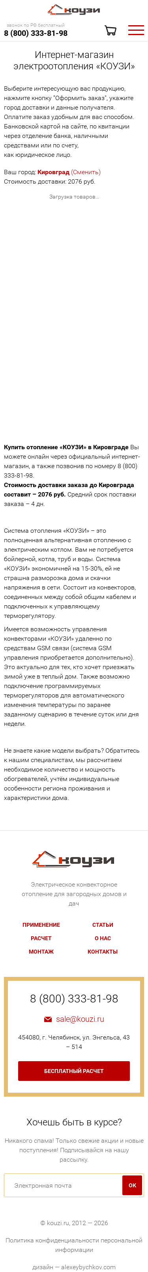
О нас (103, 938)
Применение (41, 925)
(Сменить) (69, 172)
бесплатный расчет (74, 1071)
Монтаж (41, 951)
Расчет (41, 938)
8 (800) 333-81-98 (35, 33)
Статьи (102, 925)
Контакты (103, 951)
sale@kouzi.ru (80, 1019)
